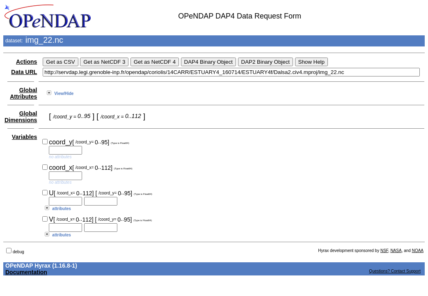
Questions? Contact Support (395, 271)
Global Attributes (23, 93)
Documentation (26, 272)
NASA (395, 250)
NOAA (417, 250)
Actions (26, 61)
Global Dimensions (21, 116)
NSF (384, 250)
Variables (24, 137)
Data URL (24, 72)
